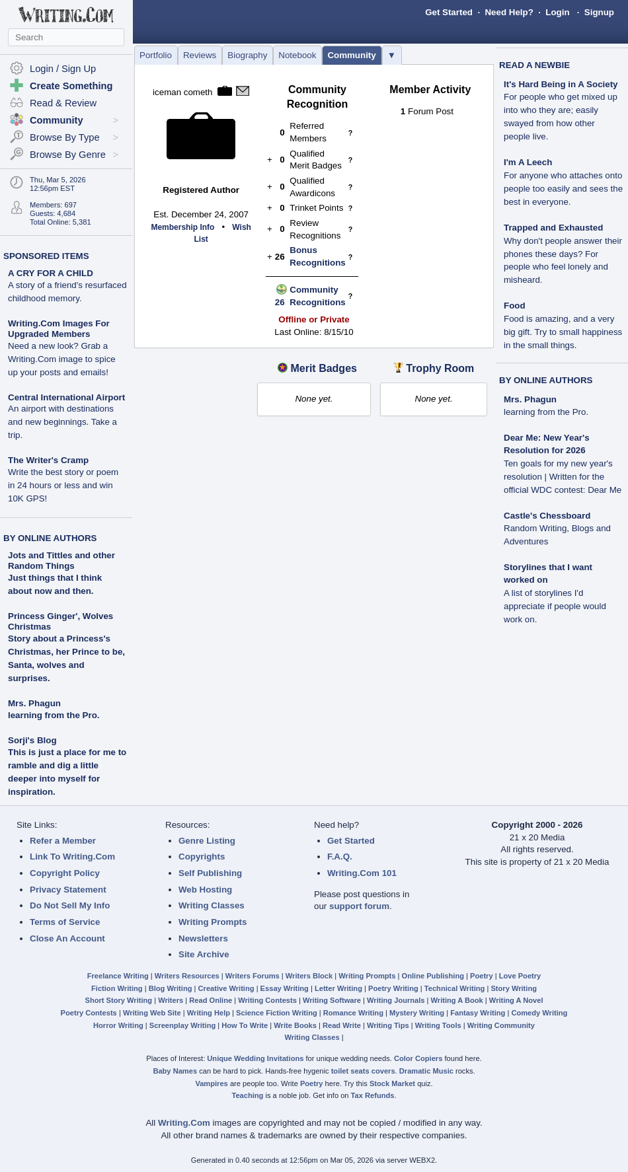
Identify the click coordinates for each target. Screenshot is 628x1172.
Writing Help (208, 1013)
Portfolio (155, 55)
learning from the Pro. (53, 715)
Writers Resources (187, 976)
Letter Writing (338, 988)
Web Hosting (205, 890)
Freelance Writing (118, 976)
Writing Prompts (212, 922)
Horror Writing (118, 1025)
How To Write (244, 1025)
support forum (359, 906)
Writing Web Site (152, 1013)
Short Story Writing (118, 1000)
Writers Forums (252, 976)
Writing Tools (438, 1025)
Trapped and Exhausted (563, 254)
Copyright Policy (65, 873)
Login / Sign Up (63, 68)
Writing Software (332, 1000)
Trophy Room (440, 368)
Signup (599, 12)
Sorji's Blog (32, 740)
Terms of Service (65, 922)
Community (351, 55)
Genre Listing (206, 841)
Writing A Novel (516, 1000)
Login (557, 12)
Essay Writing (284, 988)
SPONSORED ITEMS (46, 256)
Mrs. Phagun (34, 703)
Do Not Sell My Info (70, 905)
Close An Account (67, 938)
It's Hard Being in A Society (561, 110)
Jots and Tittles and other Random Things (61, 560)
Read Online (210, 1000)
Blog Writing (170, 988)
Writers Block (309, 976)
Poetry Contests (89, 1013)
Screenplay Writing (182, 1025)
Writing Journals (395, 1000)
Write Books (295, 1025)
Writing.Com (184, 1123)
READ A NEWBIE (534, 65)
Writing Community (501, 1025)
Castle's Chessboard (557, 529)
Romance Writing (353, 1013)
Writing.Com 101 (362, 873)
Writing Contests (267, 1000)
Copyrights (201, 856)
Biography (247, 55)
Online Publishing (433, 976)
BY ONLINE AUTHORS (50, 538)
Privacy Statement (68, 890)
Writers (170, 1000)
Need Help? (509, 12)
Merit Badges (323, 368)
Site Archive (203, 954)
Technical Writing (454, 988)
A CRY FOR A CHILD (67, 285)
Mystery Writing (416, 1013)
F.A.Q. (339, 856)
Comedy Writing (539, 1013)
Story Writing (514, 988)
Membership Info (182, 227)
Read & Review (63, 103)
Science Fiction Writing (276, 1013)
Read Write (342, 1025)
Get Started (449, 12)
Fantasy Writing (477, 1013)
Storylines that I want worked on (555, 593)
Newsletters (203, 938)
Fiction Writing (117, 988)
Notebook (297, 55)
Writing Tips (388, 1025)
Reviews (199, 55)
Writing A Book (457, 1000)
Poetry (481, 976)
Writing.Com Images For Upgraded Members (62, 347)
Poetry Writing (393, 988)
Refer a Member (63, 841)
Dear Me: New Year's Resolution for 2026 (562, 463)
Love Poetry (520, 976)
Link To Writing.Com (72, 856)
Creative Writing (226, 988)
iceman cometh (182, 92)
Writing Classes (211, 905)
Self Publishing (210, 873)
